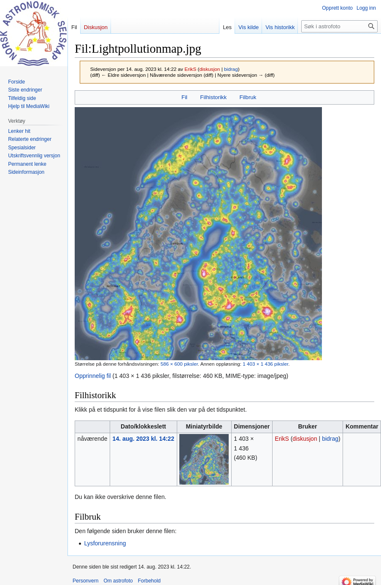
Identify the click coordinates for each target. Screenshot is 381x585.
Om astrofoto (117, 581)
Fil (184, 97)
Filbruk (247, 97)
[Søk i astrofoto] (339, 26)
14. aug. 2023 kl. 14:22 (143, 438)
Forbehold (149, 581)
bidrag (231, 69)
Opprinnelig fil (93, 375)
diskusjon (209, 69)
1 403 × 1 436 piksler (265, 364)
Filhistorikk (213, 97)
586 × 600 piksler (178, 364)
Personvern (85, 581)
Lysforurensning (105, 543)
